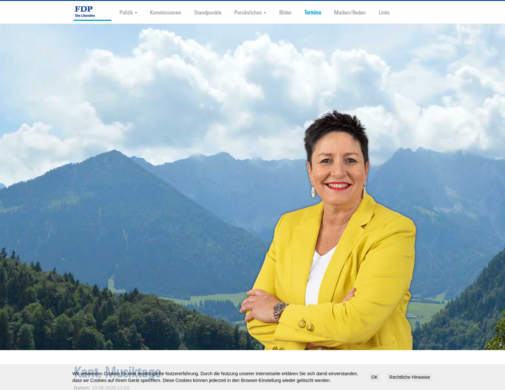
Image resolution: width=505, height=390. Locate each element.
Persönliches (250, 12)
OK (374, 377)
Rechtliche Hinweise (409, 377)
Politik (128, 12)
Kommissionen (165, 12)
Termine (312, 12)
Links (384, 12)
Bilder (285, 12)
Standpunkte (208, 12)
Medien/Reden (350, 12)
